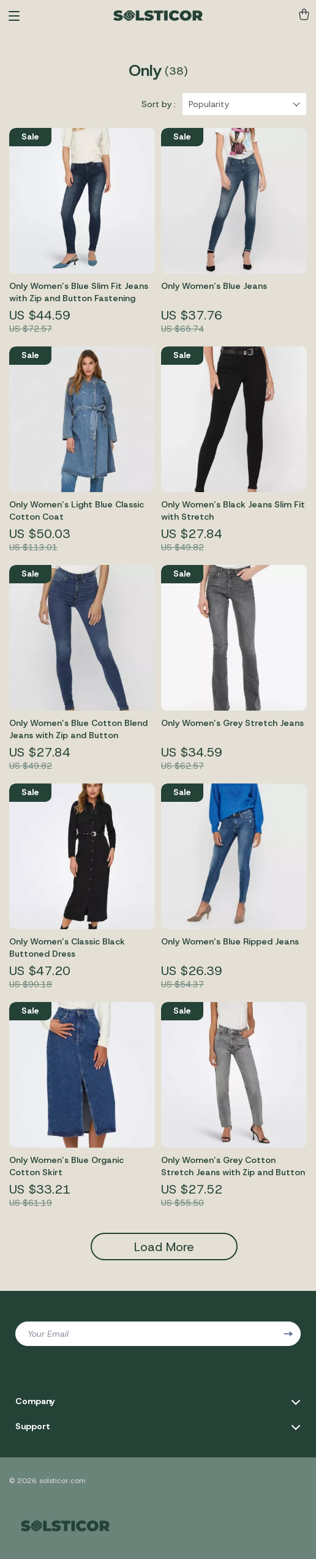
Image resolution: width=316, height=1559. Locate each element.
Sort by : (158, 104)
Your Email (48, 1333)
